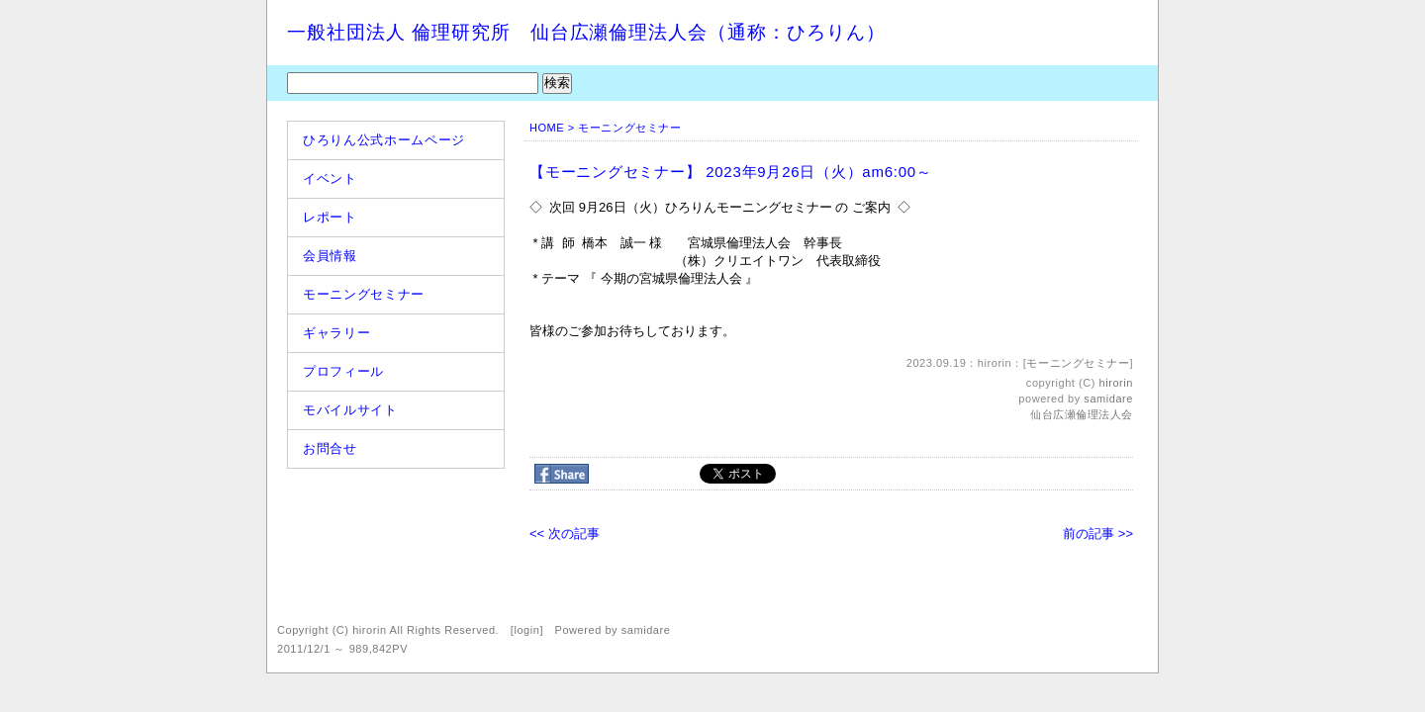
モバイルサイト (350, 409)
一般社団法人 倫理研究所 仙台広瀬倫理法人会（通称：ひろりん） (586, 32)
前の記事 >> (1098, 533)
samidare (1108, 398)
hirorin (1116, 383)
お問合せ (330, 448)
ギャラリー (336, 332)
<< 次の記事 (564, 533)
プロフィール (343, 371)
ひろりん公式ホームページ (384, 140)
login (526, 630)
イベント (330, 178)
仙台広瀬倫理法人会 (1081, 414)
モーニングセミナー (364, 294)
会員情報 (330, 255)
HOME (546, 128)
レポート (330, 217)
